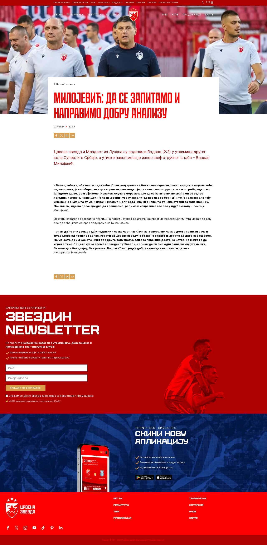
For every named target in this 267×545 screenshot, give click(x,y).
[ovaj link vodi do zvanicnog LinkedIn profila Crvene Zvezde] (61, 528)
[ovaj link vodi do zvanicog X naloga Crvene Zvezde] (16, 528)
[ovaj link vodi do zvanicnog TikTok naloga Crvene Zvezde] (43, 528)
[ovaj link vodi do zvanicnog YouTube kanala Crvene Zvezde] (34, 528)
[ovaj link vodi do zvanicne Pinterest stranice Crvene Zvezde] (52, 528)
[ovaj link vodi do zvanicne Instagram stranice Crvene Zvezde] (25, 528)
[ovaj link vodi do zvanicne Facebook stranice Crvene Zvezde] (8, 528)
